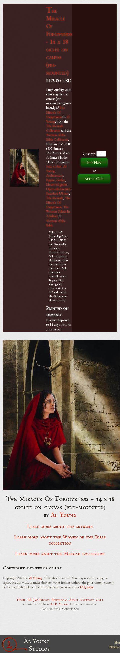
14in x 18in (53, 166)
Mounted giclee (56, 184)
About (73, 599)
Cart (99, 599)
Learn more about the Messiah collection (60, 554)
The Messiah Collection (54, 128)
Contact (87, 599)
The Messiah (54, 198)
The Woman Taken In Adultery (58, 211)
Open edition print (58, 189)
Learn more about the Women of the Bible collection (60, 540)
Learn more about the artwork (60, 527)
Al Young (63, 515)
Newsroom (59, 599)
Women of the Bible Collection (57, 137)
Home (21, 599)
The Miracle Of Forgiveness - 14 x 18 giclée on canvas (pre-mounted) (59, 41)
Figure (50, 180)
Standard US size (57, 193)
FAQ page (87, 587)
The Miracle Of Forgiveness (55, 112)
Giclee (60, 180)
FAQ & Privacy (38, 599)
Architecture (54, 175)
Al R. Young (59, 604)
